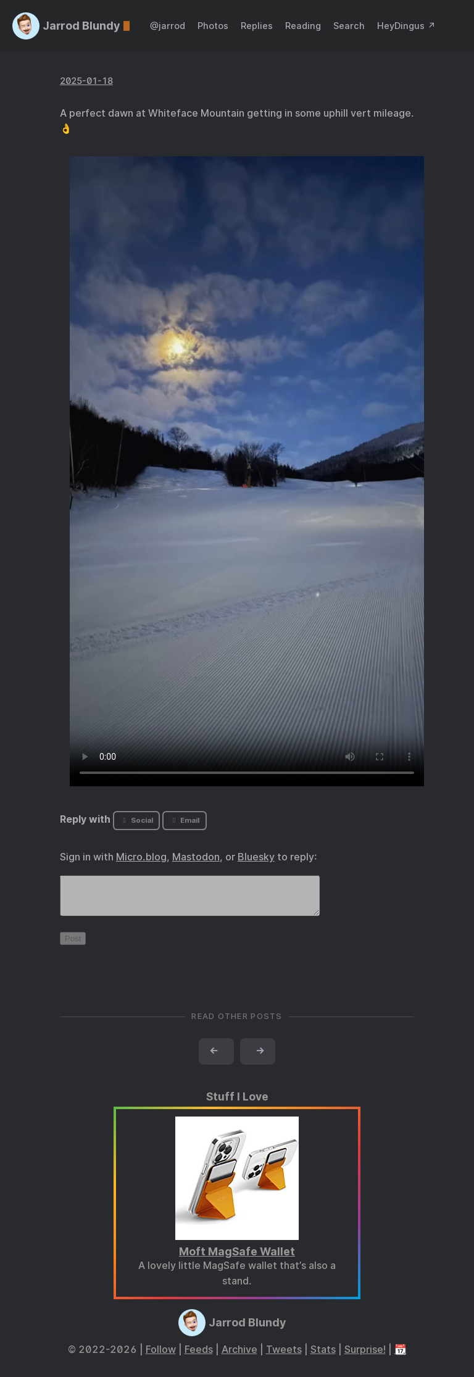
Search (349, 25)
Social (136, 820)
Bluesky (256, 857)
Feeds (199, 1357)
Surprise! (365, 1357)
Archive (239, 1357)
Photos (213, 25)
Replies (257, 25)
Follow (161, 1357)
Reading (303, 25)
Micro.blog (141, 857)
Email (184, 820)
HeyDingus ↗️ (406, 25)
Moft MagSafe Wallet (237, 1258)
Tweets (284, 1357)
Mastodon (196, 857)
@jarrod (167, 25)
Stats (323, 1357)
